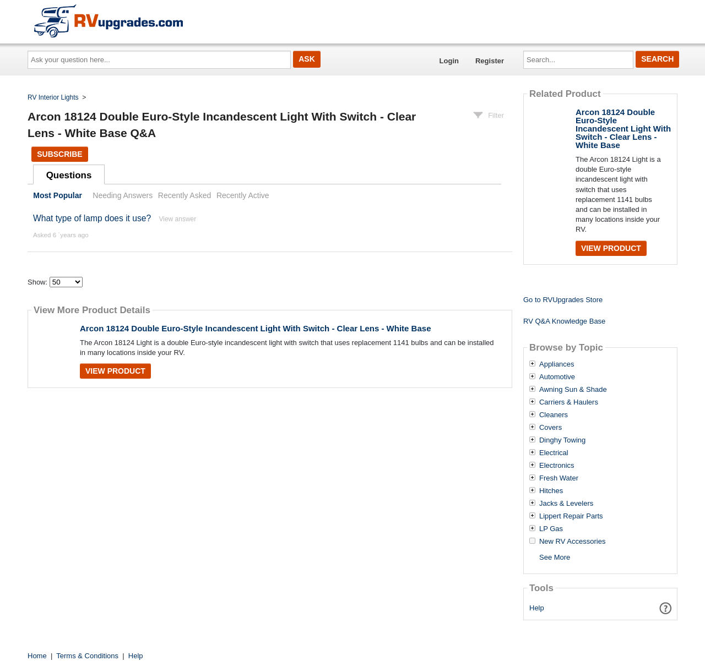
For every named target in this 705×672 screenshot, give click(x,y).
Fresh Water (558, 478)
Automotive (557, 377)
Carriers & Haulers (568, 402)
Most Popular (57, 195)
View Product (115, 371)
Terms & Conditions (87, 656)
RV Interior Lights (53, 97)
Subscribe (59, 154)
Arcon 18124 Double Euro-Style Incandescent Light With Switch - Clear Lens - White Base (255, 328)
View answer (177, 219)
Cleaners (553, 415)
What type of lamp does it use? (92, 218)
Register (489, 61)
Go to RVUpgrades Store (563, 300)
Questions (69, 175)
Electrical (553, 453)
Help (536, 608)
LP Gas (551, 529)
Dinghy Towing (562, 440)
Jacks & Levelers (566, 503)
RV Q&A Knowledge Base (564, 321)
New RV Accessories (572, 541)
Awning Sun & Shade (573, 390)
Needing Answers (123, 195)
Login (449, 61)
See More (554, 557)
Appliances (556, 364)
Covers (550, 427)
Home (37, 656)
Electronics (556, 465)
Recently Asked (184, 195)
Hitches (551, 491)
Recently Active (242, 195)
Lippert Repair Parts (571, 516)
